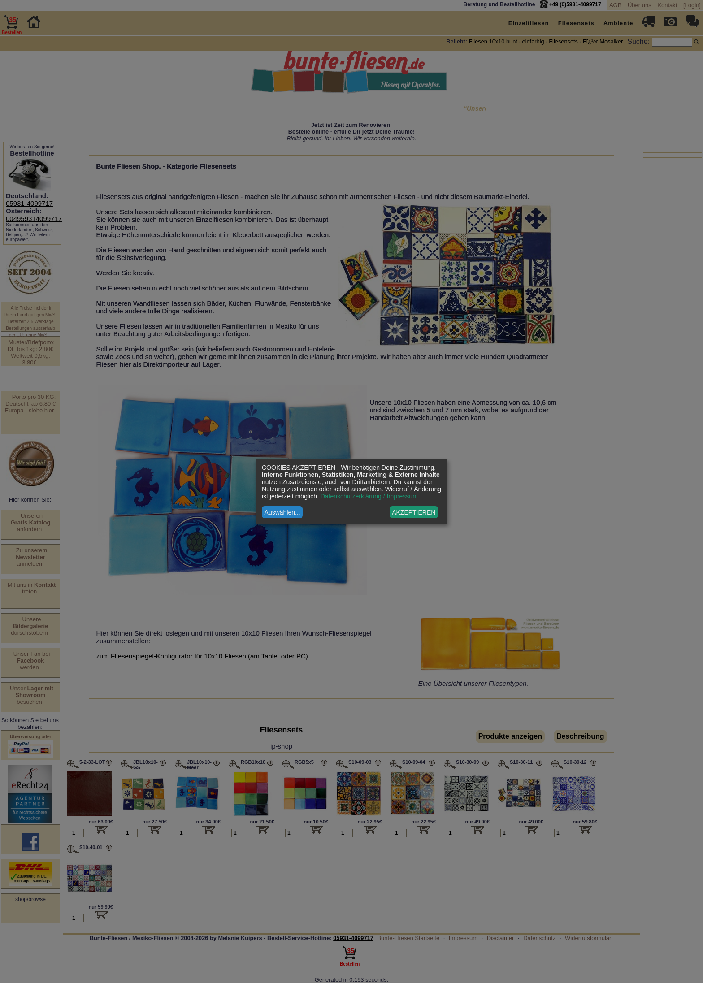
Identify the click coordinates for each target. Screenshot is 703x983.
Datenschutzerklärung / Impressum (369, 496)
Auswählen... (282, 512)
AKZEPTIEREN (413, 512)
